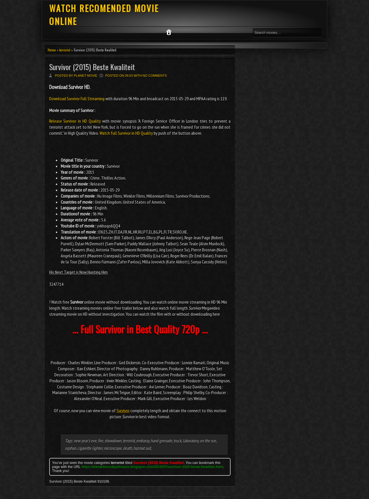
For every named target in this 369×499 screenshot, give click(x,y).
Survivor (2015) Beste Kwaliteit (92, 66)
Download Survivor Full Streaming (77, 98)
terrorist (64, 49)
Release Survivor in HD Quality (75, 121)
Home (52, 49)
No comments (155, 75)
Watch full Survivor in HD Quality (126, 133)
